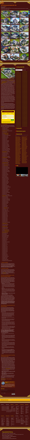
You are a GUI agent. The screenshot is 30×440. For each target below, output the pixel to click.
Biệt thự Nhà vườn (27, 406)
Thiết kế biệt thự (2, 404)
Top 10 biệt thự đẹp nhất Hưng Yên (24, 100)
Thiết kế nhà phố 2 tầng (18, 419)
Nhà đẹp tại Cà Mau (24, 151)
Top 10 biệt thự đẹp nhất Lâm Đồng (24, 104)
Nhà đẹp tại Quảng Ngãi (24, 138)
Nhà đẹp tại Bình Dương (18, 153)
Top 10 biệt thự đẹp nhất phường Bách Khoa (24, 126)
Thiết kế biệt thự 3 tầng (4, 157)
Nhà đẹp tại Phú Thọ (24, 140)
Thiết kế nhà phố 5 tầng (18, 422)
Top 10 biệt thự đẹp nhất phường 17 (18, 114)
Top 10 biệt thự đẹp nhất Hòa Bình (24, 83)
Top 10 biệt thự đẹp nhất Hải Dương (18, 84)
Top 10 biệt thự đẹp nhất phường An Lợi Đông (24, 124)
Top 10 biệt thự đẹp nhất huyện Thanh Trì (18, 98)
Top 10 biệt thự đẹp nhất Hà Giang (24, 80)
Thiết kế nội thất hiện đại (23, 422)
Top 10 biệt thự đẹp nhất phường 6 (18, 121)
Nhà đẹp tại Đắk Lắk (18, 157)
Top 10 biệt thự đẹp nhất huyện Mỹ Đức (24, 93)
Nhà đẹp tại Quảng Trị (24, 144)
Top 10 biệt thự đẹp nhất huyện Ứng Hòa (24, 86)
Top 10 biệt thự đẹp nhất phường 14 (18, 112)
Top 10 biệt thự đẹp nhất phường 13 (24, 111)
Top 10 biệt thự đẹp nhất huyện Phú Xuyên (24, 94)
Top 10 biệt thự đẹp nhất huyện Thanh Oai (24, 96)
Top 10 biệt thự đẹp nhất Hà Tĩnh (18, 83)
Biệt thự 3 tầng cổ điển (13, 409)
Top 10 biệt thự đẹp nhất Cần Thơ (24, 79)
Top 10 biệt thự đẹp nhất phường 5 (24, 120)
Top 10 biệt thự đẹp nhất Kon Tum (18, 103)
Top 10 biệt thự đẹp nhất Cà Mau (18, 79)
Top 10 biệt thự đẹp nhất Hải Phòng (24, 84)
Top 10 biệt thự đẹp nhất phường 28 (24, 119)
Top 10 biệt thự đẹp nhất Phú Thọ (18, 109)
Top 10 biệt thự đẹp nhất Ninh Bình (18, 108)
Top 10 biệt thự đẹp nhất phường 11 (24, 110)
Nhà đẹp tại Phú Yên (18, 140)
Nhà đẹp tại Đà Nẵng (18, 138)
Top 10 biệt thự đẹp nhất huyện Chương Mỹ (18, 90)
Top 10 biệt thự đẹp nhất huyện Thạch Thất (24, 98)
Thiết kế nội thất (4, 195)
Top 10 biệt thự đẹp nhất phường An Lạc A (18, 124)
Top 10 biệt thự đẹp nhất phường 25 (18, 117)
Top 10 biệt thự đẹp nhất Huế (18, 86)
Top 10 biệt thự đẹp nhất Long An (24, 105)
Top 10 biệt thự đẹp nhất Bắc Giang (24, 75)
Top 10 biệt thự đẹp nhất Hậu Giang (18, 85)
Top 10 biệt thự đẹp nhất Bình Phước (24, 73)
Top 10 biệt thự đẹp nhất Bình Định (24, 74)
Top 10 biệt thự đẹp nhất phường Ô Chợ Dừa (18, 126)
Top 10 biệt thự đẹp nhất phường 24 (24, 116)
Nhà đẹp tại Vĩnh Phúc (24, 145)
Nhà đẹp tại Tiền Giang (24, 147)
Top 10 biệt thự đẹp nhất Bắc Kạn (18, 77)
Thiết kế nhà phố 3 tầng (18, 420)
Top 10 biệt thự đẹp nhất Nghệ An (24, 106)
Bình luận (4, 6)
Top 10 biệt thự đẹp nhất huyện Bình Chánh (24, 88)
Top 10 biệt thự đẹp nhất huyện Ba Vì (18, 88)
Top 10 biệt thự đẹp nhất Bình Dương (18, 73)
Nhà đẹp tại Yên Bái (18, 145)
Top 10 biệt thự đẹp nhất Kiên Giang (24, 101)
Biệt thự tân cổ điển (7, 404)
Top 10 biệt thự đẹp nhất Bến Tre (18, 78)
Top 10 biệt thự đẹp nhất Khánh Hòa (18, 101)
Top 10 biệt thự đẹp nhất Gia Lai (18, 80)
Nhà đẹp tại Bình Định (24, 153)
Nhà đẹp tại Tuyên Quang (24, 146)
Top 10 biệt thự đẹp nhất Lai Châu (24, 103)
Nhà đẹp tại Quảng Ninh (18, 144)
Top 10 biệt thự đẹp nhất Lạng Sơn (18, 105)
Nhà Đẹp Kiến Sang (4, 81)
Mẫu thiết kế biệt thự (4, 151)
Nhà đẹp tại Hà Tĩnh (24, 160)
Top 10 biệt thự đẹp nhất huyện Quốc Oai (24, 95)
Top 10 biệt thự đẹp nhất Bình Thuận (18, 74)
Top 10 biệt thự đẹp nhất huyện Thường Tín (18, 99)
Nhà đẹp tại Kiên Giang (18, 151)
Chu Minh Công (17, 71)
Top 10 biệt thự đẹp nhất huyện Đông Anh (18, 100)
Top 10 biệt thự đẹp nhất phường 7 (24, 121)
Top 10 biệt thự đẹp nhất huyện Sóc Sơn (18, 96)
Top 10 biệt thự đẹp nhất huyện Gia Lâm (24, 90)
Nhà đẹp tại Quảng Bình (24, 139)
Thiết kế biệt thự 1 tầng (4, 406)
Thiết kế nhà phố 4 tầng (18, 421)
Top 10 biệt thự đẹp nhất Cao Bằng (24, 78)
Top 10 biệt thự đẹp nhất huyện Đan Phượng (24, 99)
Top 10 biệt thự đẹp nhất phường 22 (18, 116)
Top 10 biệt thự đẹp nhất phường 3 (18, 120)
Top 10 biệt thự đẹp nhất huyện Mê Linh (18, 93)
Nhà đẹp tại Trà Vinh (18, 147)
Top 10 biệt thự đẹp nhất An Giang (24, 72)
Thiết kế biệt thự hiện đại (5, 162)
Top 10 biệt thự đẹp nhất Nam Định (18, 106)
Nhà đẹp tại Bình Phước (24, 152)
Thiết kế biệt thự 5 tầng (4, 226)
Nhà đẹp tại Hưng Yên (24, 158)
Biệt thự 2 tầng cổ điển (13, 408)
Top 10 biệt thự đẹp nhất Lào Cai (18, 104)
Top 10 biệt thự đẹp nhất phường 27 (18, 119)
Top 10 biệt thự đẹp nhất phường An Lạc (24, 122)
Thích (1, 6)
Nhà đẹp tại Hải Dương (18, 160)
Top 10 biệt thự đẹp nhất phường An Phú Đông (24, 125)
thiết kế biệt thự (4, 82)
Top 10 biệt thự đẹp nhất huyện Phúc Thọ (18, 95)
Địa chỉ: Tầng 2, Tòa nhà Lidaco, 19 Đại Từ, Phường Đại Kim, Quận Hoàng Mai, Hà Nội (14, 434)
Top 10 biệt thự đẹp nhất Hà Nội (24, 82)
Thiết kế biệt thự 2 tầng (4, 407)
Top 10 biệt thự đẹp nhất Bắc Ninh (24, 77)
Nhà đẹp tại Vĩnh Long (18, 146)
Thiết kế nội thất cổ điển (23, 421)
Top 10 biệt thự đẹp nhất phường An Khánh (18, 122)
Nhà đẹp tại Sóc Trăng (18, 150)
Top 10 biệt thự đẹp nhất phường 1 (18, 110)
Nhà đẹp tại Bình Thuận (18, 152)
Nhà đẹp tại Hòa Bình (18, 159)
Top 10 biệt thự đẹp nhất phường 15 (24, 112)
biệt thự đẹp (2, 106)
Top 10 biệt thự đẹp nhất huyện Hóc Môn (18, 91)
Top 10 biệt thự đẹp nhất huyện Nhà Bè (18, 94)
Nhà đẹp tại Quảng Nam (18, 139)
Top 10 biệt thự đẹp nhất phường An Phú (18, 125)
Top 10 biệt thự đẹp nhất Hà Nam (18, 82)
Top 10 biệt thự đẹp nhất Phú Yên (24, 109)
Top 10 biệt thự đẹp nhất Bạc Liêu (18, 75)
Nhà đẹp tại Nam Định (18, 163)
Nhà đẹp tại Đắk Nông (24, 157)
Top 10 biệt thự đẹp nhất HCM (24, 85)
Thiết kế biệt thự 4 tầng (4, 223)
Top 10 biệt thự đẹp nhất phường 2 (18, 115)
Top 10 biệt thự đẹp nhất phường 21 (24, 115)
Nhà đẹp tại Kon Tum (24, 150)
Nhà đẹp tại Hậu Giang (24, 159)
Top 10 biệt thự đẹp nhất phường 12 (18, 111)
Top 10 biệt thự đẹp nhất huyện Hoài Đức (24, 91)
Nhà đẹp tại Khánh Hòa (18, 158)
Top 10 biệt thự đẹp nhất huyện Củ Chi (24, 89)
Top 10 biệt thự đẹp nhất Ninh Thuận (24, 108)
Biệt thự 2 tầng (7, 408)
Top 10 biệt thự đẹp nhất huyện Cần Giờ (18, 89)
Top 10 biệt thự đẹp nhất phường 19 (24, 114)
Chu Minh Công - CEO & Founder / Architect (9, 382)
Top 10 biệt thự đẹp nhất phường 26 (24, 117)
